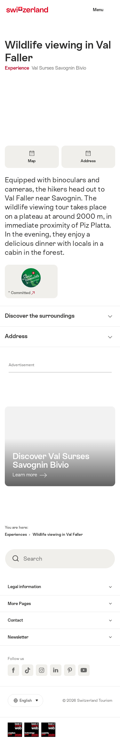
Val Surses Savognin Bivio (59, 68)
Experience (17, 68)
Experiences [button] (16, 534)
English (28, 698)
